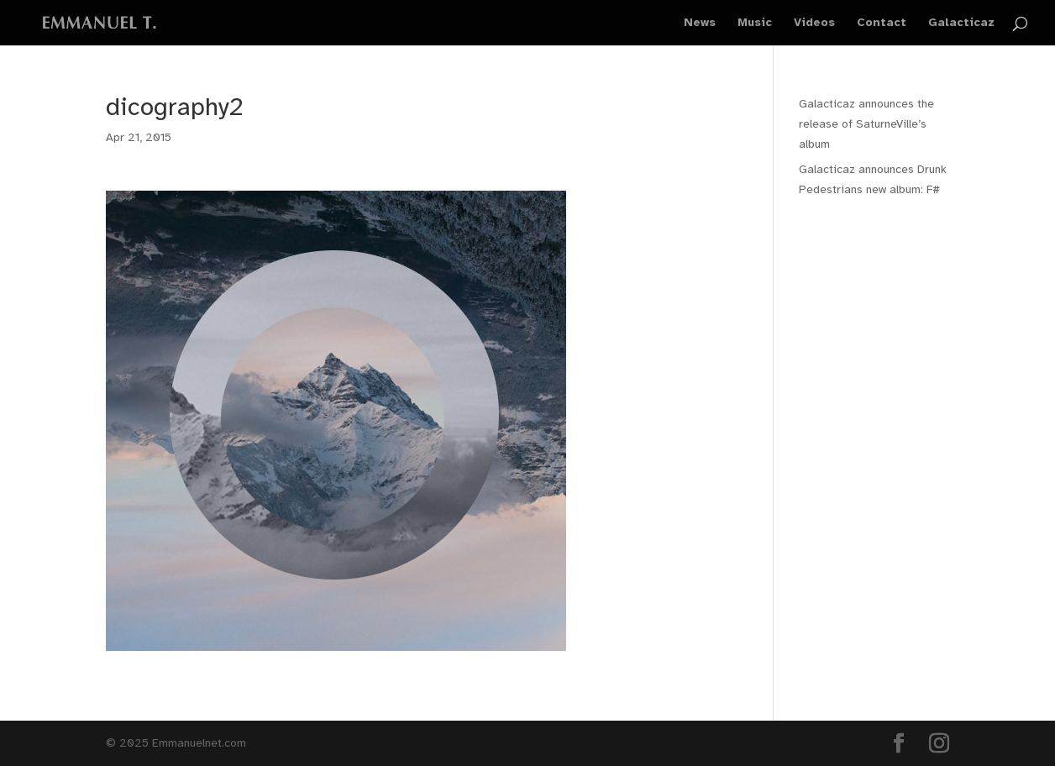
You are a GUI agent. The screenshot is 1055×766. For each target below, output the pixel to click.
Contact (881, 23)
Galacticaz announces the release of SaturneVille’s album (866, 124)
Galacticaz (961, 23)
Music (754, 23)
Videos (814, 23)
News (700, 23)
